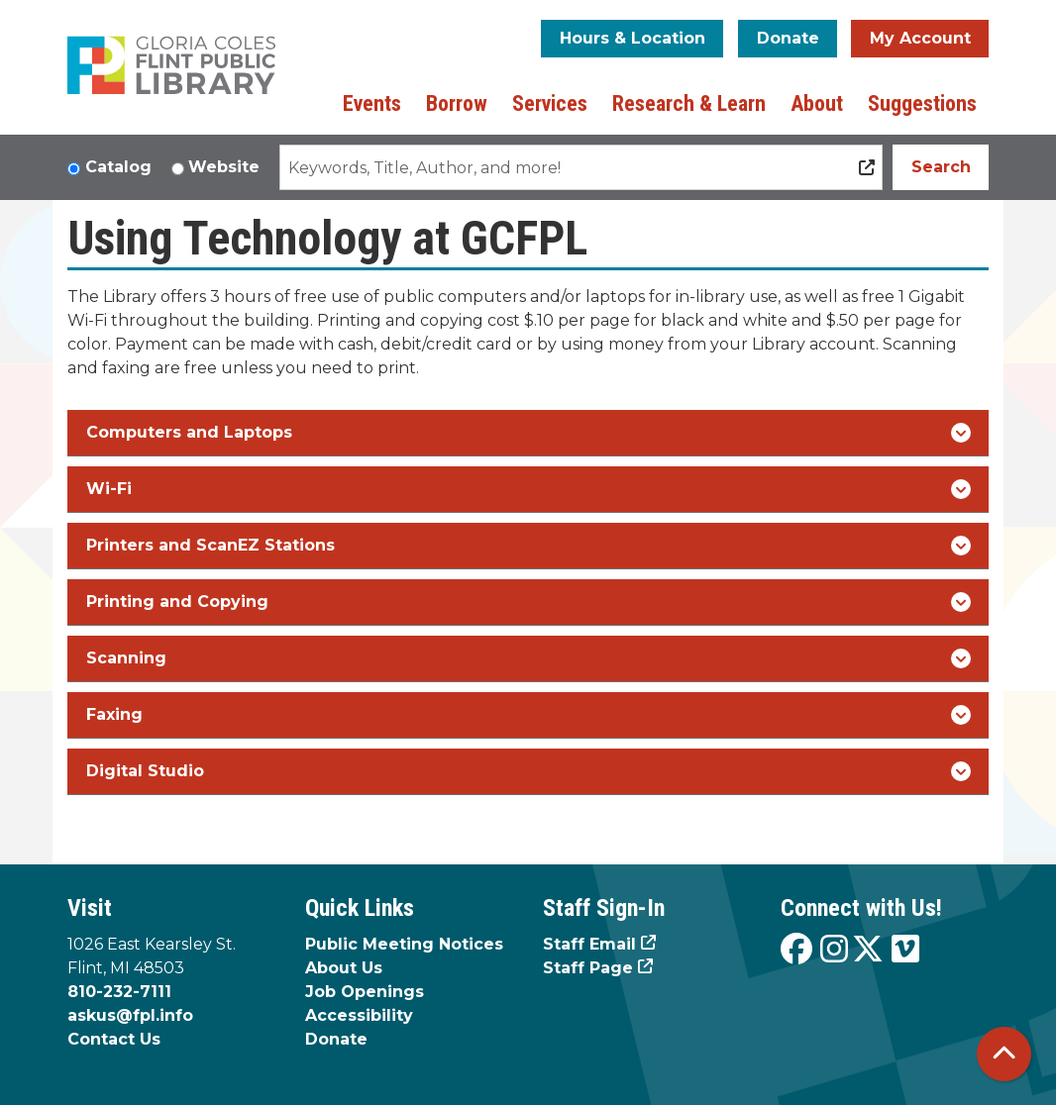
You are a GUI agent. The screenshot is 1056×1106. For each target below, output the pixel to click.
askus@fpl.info (130, 1015)
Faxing (528, 715)
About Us (343, 967)
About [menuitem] (817, 103)
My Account (920, 38)
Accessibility (359, 1015)
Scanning (528, 658)
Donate (788, 38)
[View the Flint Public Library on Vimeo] (905, 950)
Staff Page (588, 967)
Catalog (118, 166)
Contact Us (113, 1039)
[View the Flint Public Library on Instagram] (834, 950)
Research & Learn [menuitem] (689, 103)
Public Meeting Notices (404, 944)
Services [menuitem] (549, 103)
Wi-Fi (528, 489)
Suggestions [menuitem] (922, 103)
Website (224, 166)
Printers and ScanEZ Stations (528, 545)
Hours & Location (632, 38)
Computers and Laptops (528, 433)
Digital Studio (528, 771)
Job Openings (364, 991)
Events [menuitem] (372, 103)
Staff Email (589, 944)
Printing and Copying (528, 602)
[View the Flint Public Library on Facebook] (796, 950)
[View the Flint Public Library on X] (868, 950)
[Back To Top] (1004, 1054)
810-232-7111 (119, 991)
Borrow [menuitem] (456, 103)
